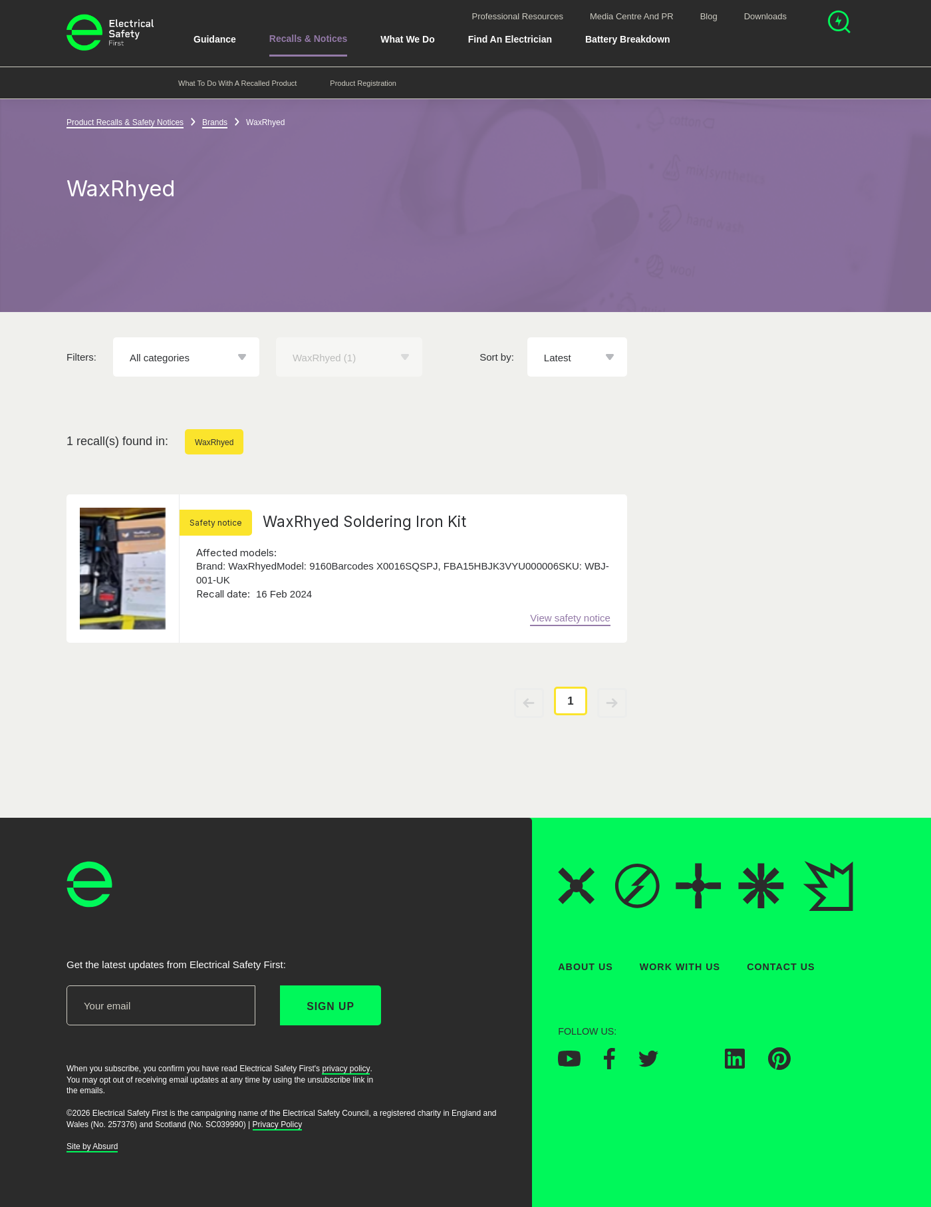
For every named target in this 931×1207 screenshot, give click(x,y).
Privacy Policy (278, 1124)
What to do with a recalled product (237, 83)
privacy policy (346, 1068)
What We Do (407, 39)
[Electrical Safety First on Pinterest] (779, 1066)
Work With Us (680, 966)
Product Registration (363, 83)
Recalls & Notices (308, 38)
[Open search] (839, 23)
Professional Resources (517, 16)
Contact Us (781, 966)
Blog (709, 16)
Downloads (765, 16)
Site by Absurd (92, 1146)
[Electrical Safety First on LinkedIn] (735, 1064)
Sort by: (496, 357)
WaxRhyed (214, 442)
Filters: (81, 357)
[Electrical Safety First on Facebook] (609, 1065)
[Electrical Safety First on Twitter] (648, 1063)
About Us (585, 966)
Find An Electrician (510, 39)
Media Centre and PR (632, 16)
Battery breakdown (627, 39)
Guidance (215, 39)
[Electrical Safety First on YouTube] (569, 1062)
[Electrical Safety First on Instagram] (692, 1064)
